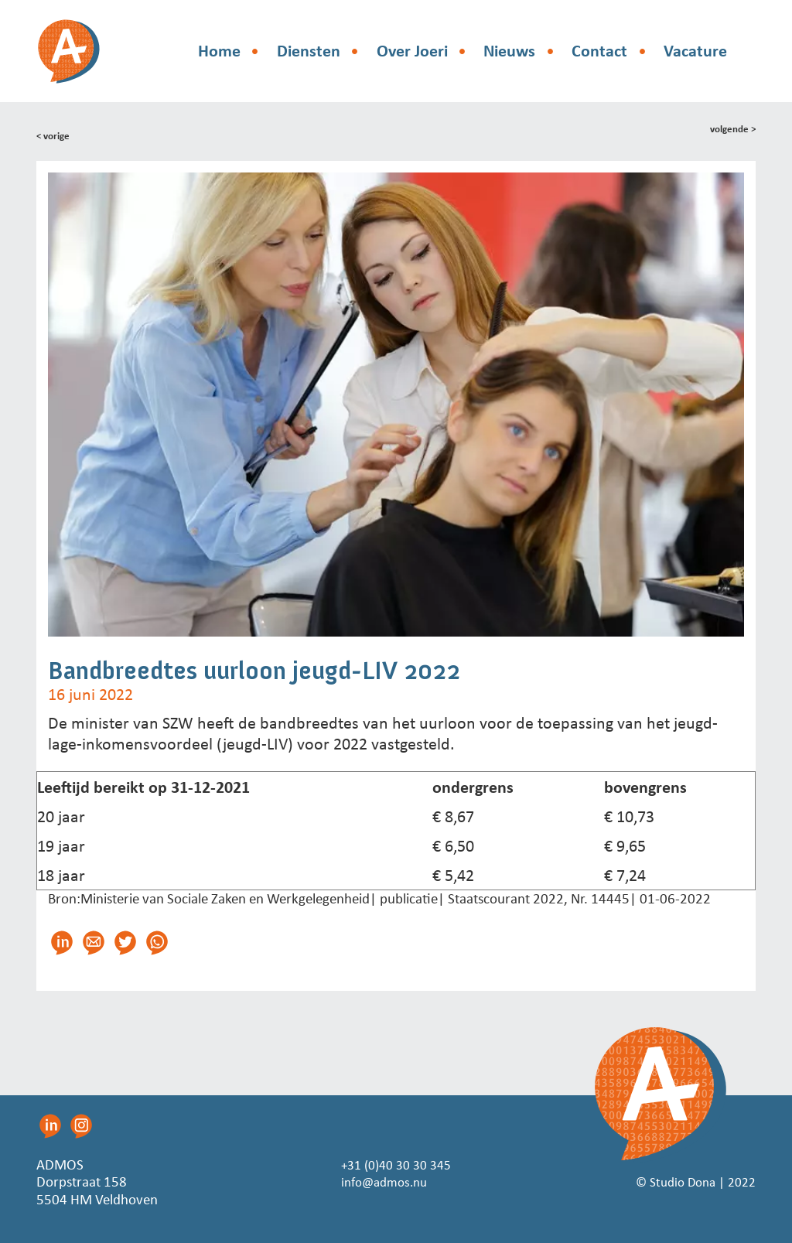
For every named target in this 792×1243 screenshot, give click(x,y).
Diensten (308, 51)
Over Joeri (412, 51)
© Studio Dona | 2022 (689, 1181)
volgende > (730, 130)
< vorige (54, 135)
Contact (599, 51)
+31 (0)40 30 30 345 (396, 1164)
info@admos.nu (383, 1181)
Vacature (695, 51)
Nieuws (509, 51)
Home (219, 51)
